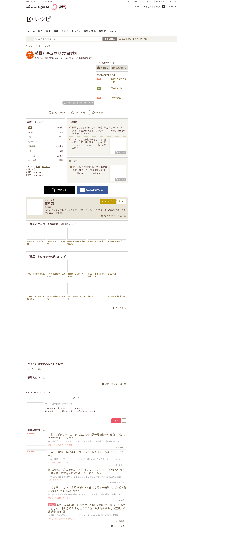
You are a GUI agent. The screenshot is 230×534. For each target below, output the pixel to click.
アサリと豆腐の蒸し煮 (117, 290)
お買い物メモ (119, 68)
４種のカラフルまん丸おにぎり (36, 291)
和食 (38, 166)
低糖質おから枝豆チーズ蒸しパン (76, 268)
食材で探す (126, 39)
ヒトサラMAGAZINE (116, 482)
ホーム (31, 31)
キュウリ (31, 369)
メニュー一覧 (171, 1)
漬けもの (46, 166)
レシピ (60, 462)
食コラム (76, 31)
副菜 (34, 169)
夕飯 (66, 462)
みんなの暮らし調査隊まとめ (59, 519)
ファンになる (108, 202)
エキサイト (171, 6)
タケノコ (51, 445)
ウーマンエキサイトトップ (147, 6)
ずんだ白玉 (117, 267)
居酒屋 (55, 480)
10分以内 (66, 498)
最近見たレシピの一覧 (115, 384)
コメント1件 (78, 112)
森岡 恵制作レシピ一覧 (115, 216)
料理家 (102, 31)
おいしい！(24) (58, 112)
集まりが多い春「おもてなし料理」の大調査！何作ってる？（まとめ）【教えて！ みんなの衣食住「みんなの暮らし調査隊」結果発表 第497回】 (86, 508)
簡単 (56, 31)
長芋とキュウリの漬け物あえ (76, 236)
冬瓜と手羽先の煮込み (36, 267)
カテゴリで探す (142, 39)
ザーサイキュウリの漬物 (56, 236)
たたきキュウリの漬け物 (36, 236)
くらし (135, 1)
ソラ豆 (50, 498)
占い (152, 1)
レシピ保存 (100, 112)
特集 (48, 31)
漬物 (40, 369)
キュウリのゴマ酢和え (97, 235)
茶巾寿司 (97, 290)
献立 (40, 31)
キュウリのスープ (117, 235)
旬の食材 (68, 445)
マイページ (115, 31)
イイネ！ (116, 421)
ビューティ (144, 1)
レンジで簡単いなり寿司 (56, 291)
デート (62, 480)
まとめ (64, 31)
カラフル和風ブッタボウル (56, 268)
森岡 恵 (111, 62)
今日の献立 (52, 462)
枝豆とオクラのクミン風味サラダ (97, 268)
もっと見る (121, 308)
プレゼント (159, 1)
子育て (128, 1)
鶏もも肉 (59, 445)
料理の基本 (90, 31)
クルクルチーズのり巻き (76, 291)
